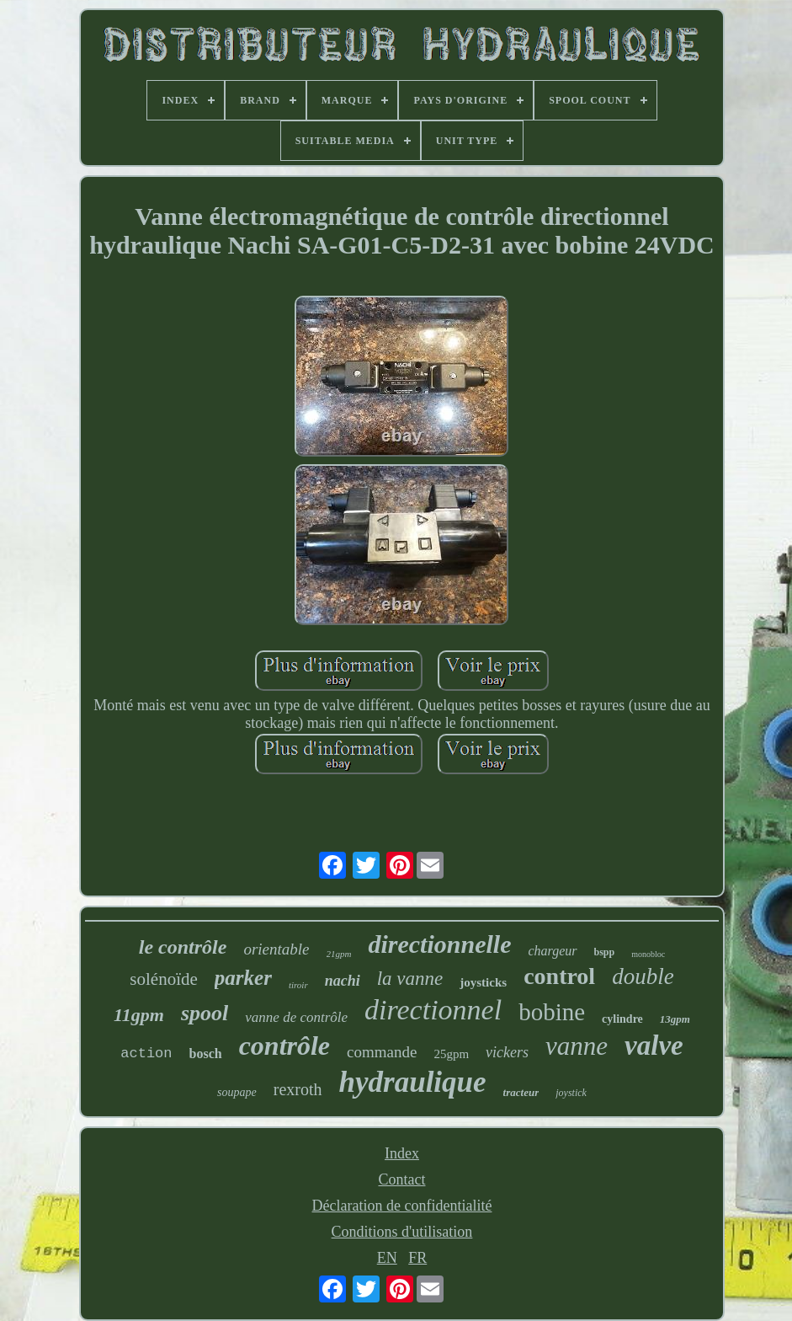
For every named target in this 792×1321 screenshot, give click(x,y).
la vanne (410, 978)
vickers (507, 1052)
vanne (576, 1046)
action (146, 1054)
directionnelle (439, 944)
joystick (571, 1093)
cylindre (622, 1019)
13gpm (675, 1019)
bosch (205, 1053)
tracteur (521, 1092)
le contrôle (183, 947)
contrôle (284, 1045)
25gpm (451, 1054)
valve (654, 1045)
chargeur (552, 951)
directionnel (433, 1009)
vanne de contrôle (296, 1017)
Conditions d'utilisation (402, 1231)
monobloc (648, 954)
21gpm (339, 954)
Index (402, 1153)
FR (417, 1257)
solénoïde (163, 979)
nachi (342, 980)
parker (243, 977)
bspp (604, 952)
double (643, 976)
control (559, 976)
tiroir (298, 985)
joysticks (483, 982)
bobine (551, 1011)
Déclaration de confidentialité (402, 1205)
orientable (276, 949)
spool (204, 1013)
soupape (237, 1092)
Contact (401, 1179)
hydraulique (412, 1082)
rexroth (298, 1089)
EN (387, 1257)
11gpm (139, 1014)
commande (382, 1052)
